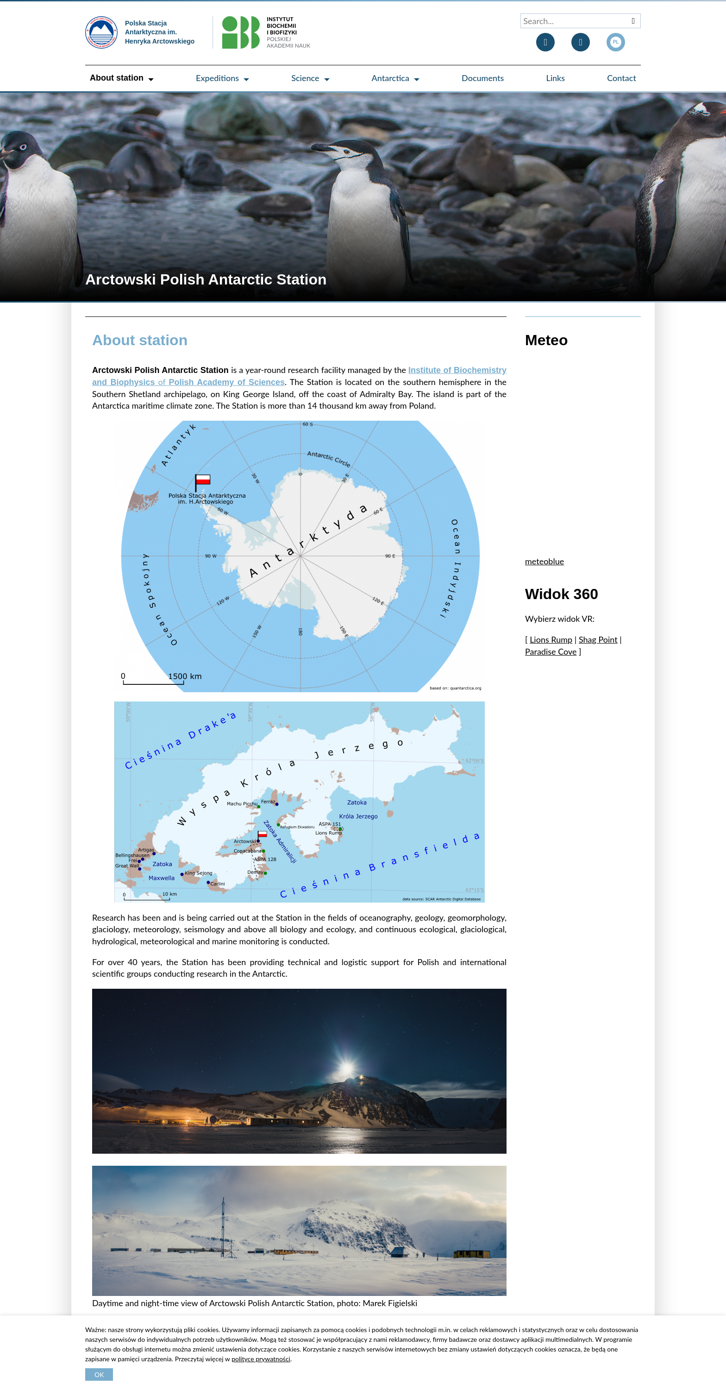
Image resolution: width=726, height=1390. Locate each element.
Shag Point (598, 639)
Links (555, 78)
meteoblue (544, 561)
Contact (621, 78)
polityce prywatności (261, 1359)
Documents (483, 78)
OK (99, 1374)
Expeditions (217, 78)
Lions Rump (551, 639)
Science (305, 78)
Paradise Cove (550, 651)
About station (117, 77)
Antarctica (390, 78)
